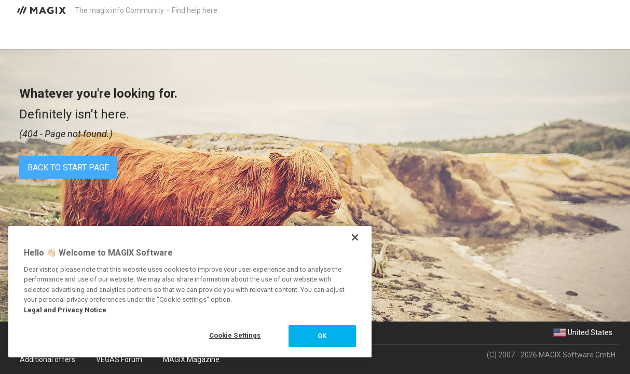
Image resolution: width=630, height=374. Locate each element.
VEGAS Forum (119, 359)
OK (322, 336)
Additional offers (47, 359)
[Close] (355, 237)
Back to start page (68, 167)
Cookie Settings (235, 335)
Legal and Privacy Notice (65, 310)
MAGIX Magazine (191, 359)
